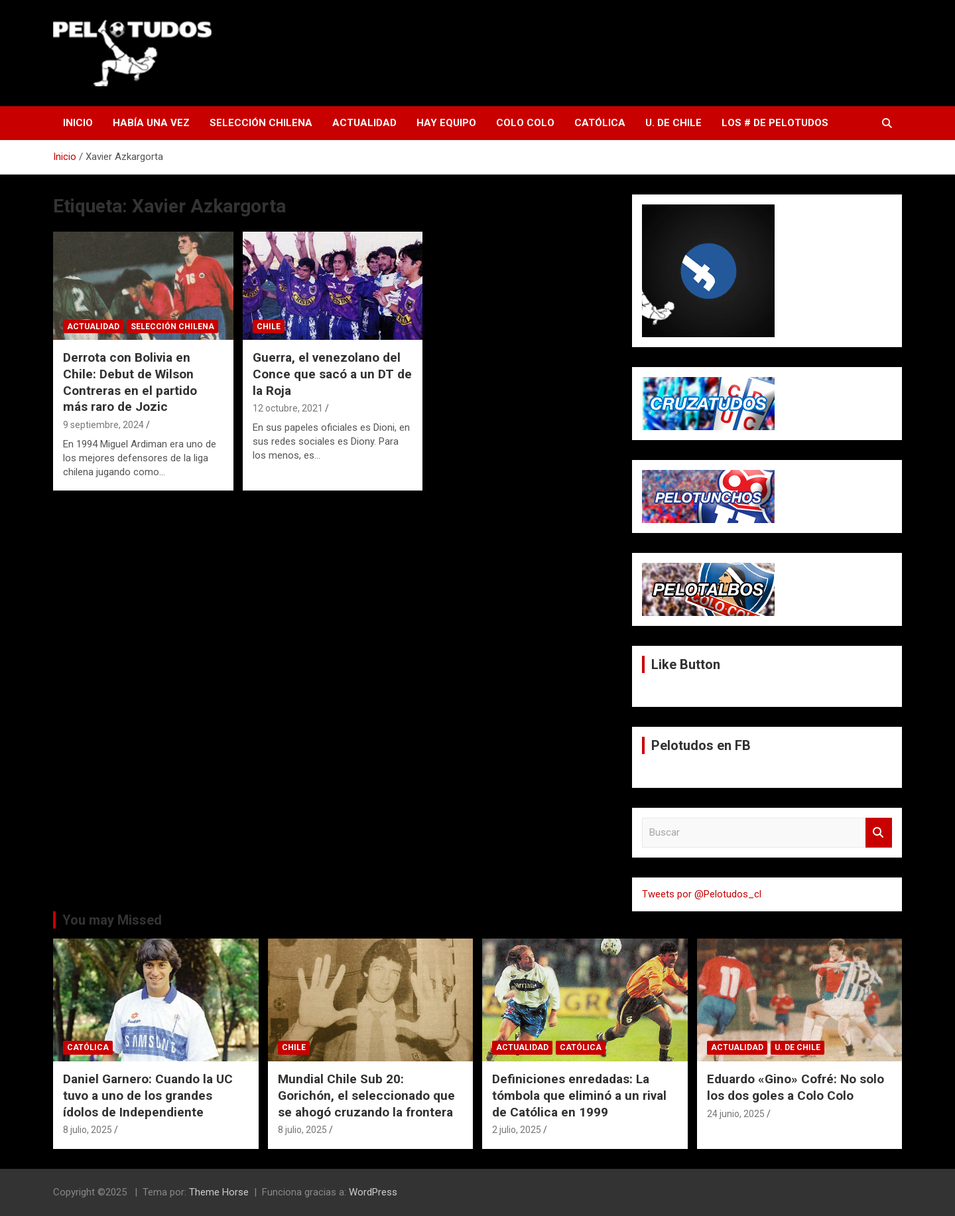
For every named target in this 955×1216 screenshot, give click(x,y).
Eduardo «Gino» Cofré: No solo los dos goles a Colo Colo (795, 1087)
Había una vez (151, 123)
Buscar (878, 833)
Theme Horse (219, 1192)
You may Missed (112, 920)
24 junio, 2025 (736, 1113)
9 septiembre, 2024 (103, 424)
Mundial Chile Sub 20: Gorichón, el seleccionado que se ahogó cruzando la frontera (366, 1095)
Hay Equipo (446, 123)
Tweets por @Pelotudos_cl (701, 894)
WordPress (373, 1192)
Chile (269, 326)
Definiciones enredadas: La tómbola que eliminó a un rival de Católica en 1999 (579, 1095)
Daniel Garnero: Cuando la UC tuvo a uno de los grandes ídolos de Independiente (148, 1095)
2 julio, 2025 (516, 1129)
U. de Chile (673, 123)
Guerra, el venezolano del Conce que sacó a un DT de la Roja (332, 374)
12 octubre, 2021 (288, 408)
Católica (599, 123)
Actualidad (364, 123)
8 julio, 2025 (87, 1129)
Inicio (78, 123)
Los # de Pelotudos (775, 123)
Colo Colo (525, 123)
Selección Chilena (261, 123)
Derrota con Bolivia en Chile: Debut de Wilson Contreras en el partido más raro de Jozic (130, 382)
